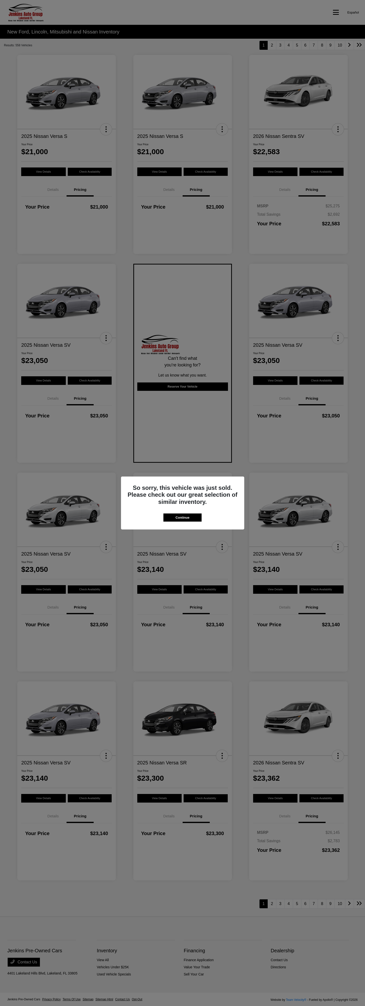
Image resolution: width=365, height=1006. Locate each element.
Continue (182, 517)
